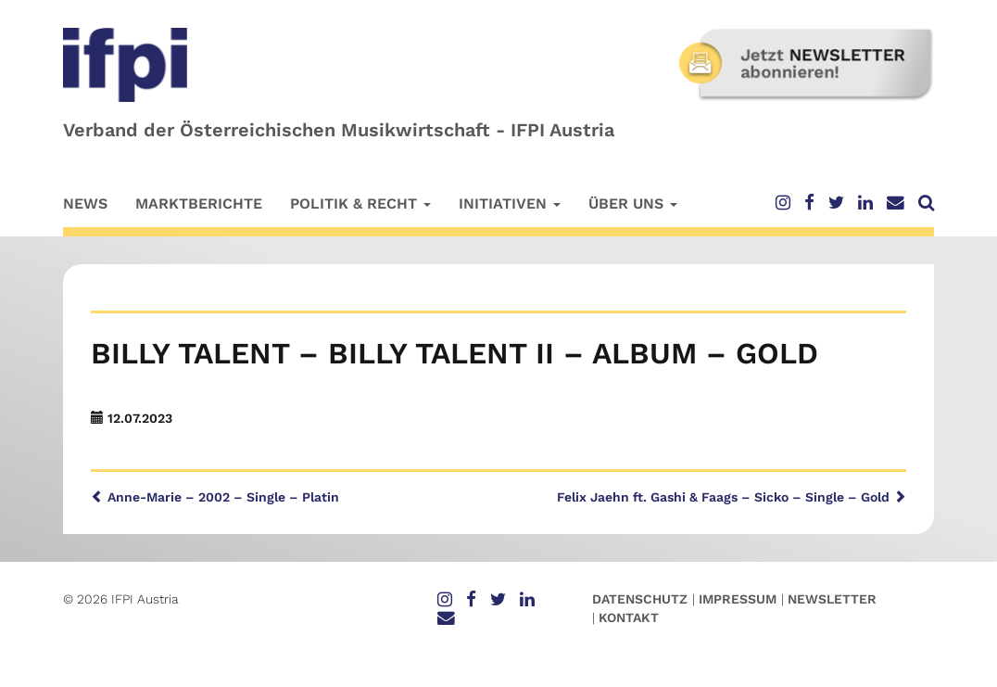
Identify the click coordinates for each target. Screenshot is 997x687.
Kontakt (629, 617)
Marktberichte (198, 203)
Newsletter (832, 599)
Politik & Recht (360, 203)
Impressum (737, 599)
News (85, 203)
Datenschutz (640, 599)
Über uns (632, 203)
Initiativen (510, 203)
